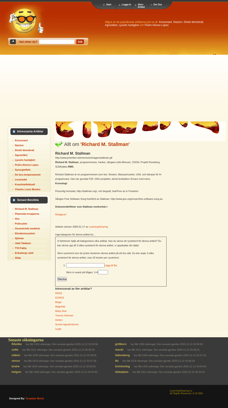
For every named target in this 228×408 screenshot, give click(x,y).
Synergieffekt (23, 169)
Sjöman (19, 238)
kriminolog (122, 366)
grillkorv (120, 344)
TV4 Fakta (20, 248)
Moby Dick (61, 311)
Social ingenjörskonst (66, 324)
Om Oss (157, 4)
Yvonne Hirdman (64, 315)
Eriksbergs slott (24, 253)
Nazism (177, 22)
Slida (18, 258)
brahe (15, 366)
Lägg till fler (111, 265)
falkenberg (122, 355)
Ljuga (58, 328)
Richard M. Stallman (26, 209)
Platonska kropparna (27, 213)
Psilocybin (21, 223)
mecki (119, 349)
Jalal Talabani (23, 243)
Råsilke (17, 344)
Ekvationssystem (25, 233)
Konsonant (165, 22)
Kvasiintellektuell (25, 184)
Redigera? (61, 214)
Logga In (126, 4)
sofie (15, 349)
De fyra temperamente (28, 174)
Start (108, 4)
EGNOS (59, 297)
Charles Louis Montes (27, 189)
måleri (16, 355)
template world (35, 398)
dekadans (121, 372)
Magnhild (60, 306)
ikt (116, 360)
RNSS (58, 293)
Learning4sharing (98, 226)
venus (16, 360)
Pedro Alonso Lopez (157, 25)
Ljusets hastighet (129, 25)
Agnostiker (111, 25)
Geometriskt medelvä (27, 228)
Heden (58, 320)
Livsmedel (21, 179)
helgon (16, 372)
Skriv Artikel (141, 5)
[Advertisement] (114, 88)
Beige (58, 302)
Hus (17, 218)
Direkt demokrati (193, 22)
